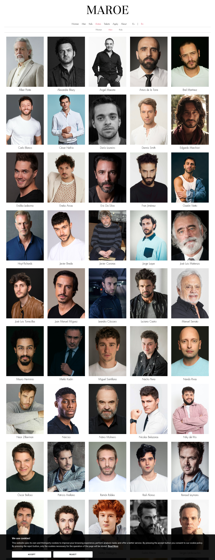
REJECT (72, 554)
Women (75, 24)
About (123, 24)
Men (84, 24)
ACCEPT (31, 554)
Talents (107, 24)
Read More (113, 546)
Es (133, 24)
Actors (98, 24)
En (142, 24)
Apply (115, 24)
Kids (90, 24)
